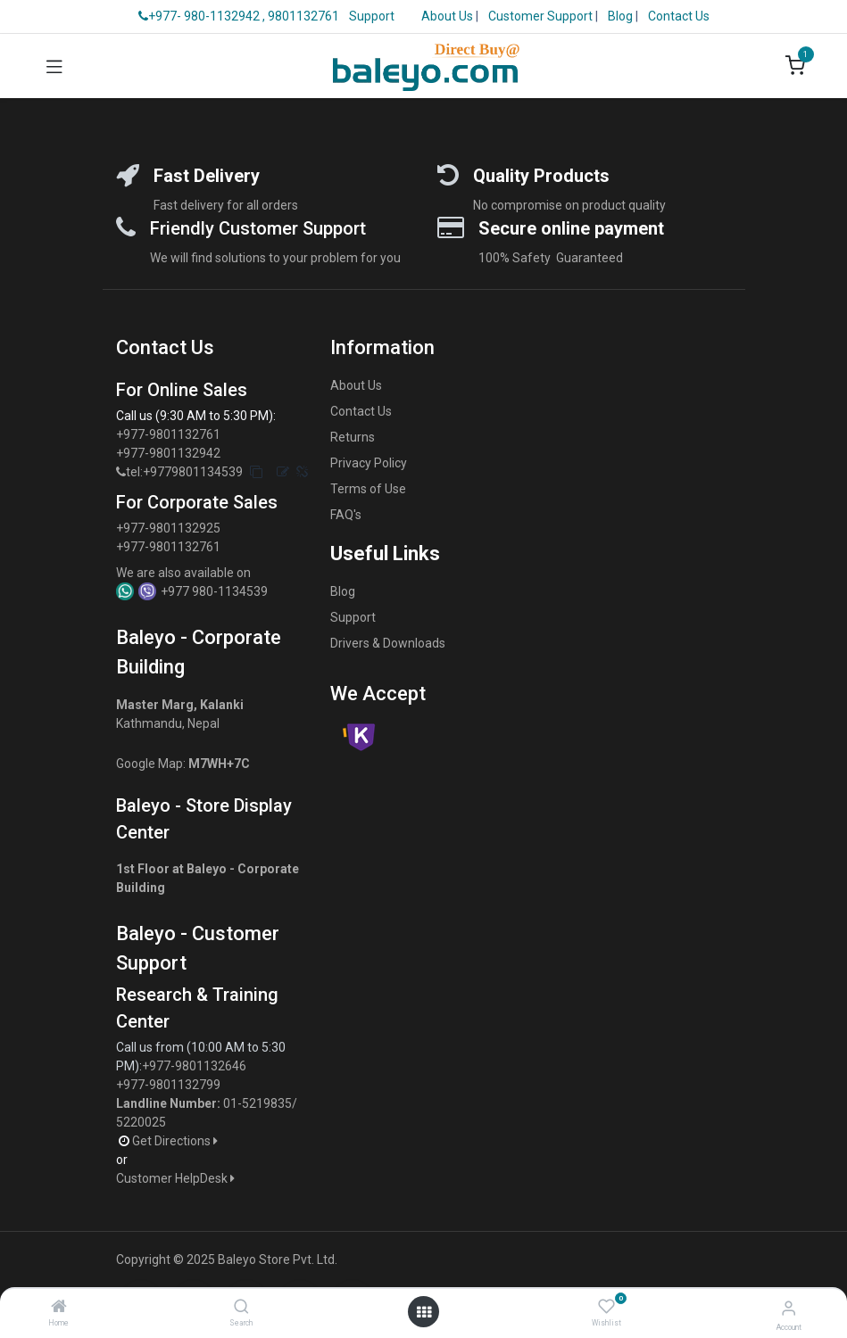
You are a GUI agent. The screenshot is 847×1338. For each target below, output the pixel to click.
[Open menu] (424, 1312)
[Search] (241, 1308)
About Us (447, 16)
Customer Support (541, 16)
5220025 (141, 1122)
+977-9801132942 (169, 453)
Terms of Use (368, 489)
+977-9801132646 (195, 1066)
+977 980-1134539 (214, 591)
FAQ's (345, 515)
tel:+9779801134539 (184, 472)
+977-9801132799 (168, 1085)
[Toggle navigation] (54, 66)
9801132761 (303, 16)
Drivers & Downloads (387, 643)
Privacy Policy (368, 463)
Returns (352, 437)
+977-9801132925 (168, 528)
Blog (621, 16)
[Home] (59, 1308)
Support (371, 16)
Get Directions (176, 1141)
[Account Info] (788, 1308)
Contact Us (679, 16)
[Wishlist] (606, 1306)
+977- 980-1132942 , (201, 16)
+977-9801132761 (168, 434)
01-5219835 (257, 1103)
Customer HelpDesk (176, 1178)
